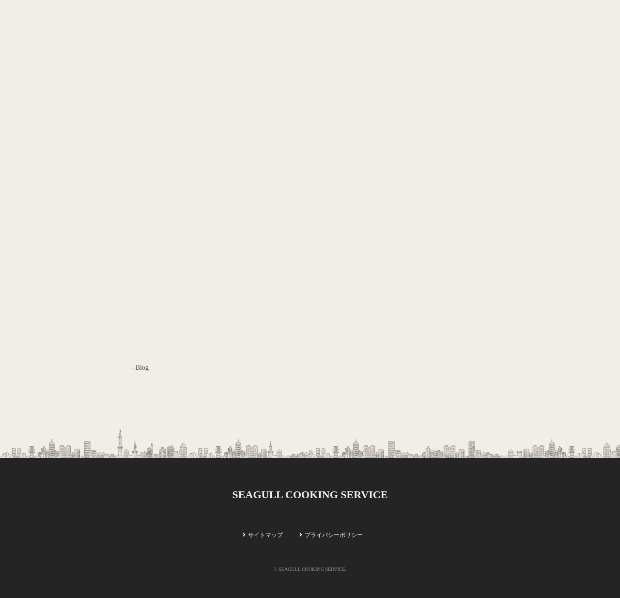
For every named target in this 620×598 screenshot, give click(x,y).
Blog (142, 367)
